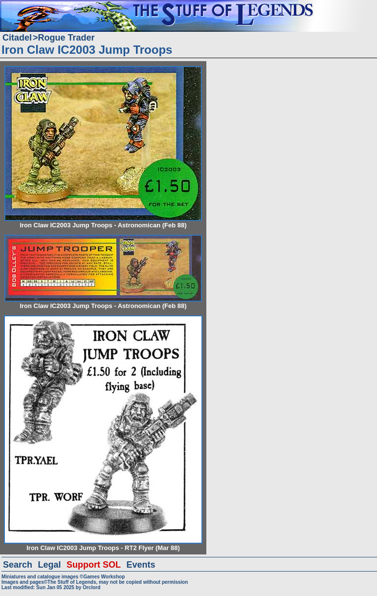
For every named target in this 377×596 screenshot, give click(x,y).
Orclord (91, 587)
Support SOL (94, 565)
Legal (49, 565)
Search (17, 565)
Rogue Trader (66, 38)
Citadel (17, 38)
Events (140, 565)
